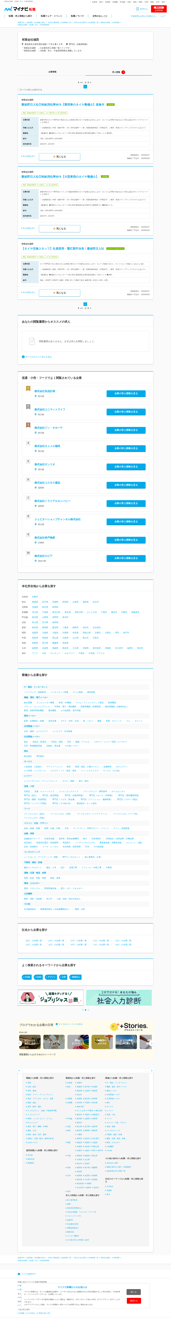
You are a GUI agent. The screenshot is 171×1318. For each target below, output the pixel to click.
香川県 (45, 643)
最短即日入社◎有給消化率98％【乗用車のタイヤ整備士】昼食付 (62, 104)
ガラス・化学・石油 (70, 721)
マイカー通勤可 (73, 1236)
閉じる (134, 1292)
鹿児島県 (97, 648)
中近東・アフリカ (97, 653)
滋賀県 (35, 632)
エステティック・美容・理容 (63, 770)
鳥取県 (35, 638)
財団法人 (76, 977)
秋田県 (65, 602)
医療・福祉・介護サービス (87, 766)
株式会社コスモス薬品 (47, 482)
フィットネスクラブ (90, 770)
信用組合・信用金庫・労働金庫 (120, 838)
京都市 (98, 632)
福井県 (55, 622)
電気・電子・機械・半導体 (38, 1126)
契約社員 (31, 1159)
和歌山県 (87, 632)
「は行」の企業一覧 (33, 944)
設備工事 (73, 867)
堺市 (117, 632)
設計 (63, 867)
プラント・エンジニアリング (37, 706)
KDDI (38, 977)
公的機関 (28, 893)
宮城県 (55, 602)
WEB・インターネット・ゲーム (40, 1119)
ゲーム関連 (78, 692)
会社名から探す (113, 1163)
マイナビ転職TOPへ (28, 1274)
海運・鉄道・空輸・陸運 (35, 878)
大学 (64, 977)
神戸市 (126, 632)
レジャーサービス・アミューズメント (41, 781)
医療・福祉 (32, 1103)
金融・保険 (29, 833)
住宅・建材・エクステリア (36, 731)
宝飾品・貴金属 (53, 746)
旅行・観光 (84, 781)
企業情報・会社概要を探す (35, 22)
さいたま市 (92, 612)
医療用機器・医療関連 (91, 706)
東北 (101, 2)
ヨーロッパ (55, 653)
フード (27, 809)
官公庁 (49, 899)
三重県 (65, 627)
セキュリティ (122, 766)
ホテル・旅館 (68, 781)
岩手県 (45, 602)
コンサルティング (32, 852)
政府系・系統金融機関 (69, 838)
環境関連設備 (50, 888)
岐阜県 (35, 627)
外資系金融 (49, 838)
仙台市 (96, 602)
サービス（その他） (112, 770)
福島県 (86, 602)
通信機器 (52, 710)
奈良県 (76, 632)
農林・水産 (80, 909)
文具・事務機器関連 (33, 746)
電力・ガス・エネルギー (72, 888)
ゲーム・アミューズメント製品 (90, 702)
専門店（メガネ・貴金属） (64, 799)
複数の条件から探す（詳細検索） (119, 1167)
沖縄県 (108, 648)
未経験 (109, 1190)
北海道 (94, 2)
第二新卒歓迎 (72, 1200)
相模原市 (135, 612)
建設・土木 (51, 867)
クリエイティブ (33, 1115)
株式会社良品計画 (44, 391)
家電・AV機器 (65, 702)
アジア (35, 653)
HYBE (27, 977)
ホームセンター (118, 791)
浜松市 (86, 627)
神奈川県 (79, 612)
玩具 (69, 742)
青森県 (35, 602)
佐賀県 (45, 648)
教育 (69, 766)
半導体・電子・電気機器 (65, 706)
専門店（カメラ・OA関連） (101, 795)
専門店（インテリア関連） (36, 803)
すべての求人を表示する (30, 89)
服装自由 (70, 1232)
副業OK (70, 1220)
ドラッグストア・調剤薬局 (95, 791)
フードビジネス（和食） (35, 818)
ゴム (128, 721)
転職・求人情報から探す (20, 16)
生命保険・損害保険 (72, 846)
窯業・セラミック (114, 721)
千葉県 (45, 612)
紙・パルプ (88, 721)
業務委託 (31, 1163)
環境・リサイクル (32, 888)
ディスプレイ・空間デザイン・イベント (91, 828)
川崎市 (124, 612)
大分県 (76, 648)
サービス (28, 761)
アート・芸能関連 (121, 828)
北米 (44, 653)
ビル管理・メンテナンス (35, 770)
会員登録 (159, 9)
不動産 (109, 867)
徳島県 (35, 643)
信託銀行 (28, 842)
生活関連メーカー (32, 736)
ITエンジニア (33, 1122)
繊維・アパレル (82, 742)
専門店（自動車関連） (75, 795)
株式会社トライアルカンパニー (52, 501)
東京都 (68, 612)
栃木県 (45, 607)
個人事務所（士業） (94, 857)
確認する (134, 1301)
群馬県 (55, 607)
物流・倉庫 (55, 878)
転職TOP (21, 22)
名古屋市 (97, 627)
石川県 (45, 622)
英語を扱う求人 (45, 1313)
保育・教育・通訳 (34, 1107)
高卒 (108, 1194)
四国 (152, 2)
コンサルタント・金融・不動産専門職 (42, 1111)
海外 (163, 2)
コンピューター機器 (45, 702)
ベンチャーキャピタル (85, 842)
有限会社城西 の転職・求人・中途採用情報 (33, 25)
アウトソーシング (54, 766)
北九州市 (119, 648)
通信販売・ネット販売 (87, 803)
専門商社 (40, 756)
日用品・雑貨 (57, 742)
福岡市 (130, 648)
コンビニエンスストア (69, 791)
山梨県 (45, 617)
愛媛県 (55, 643)
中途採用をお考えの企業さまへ (144, 16)
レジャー (28, 776)
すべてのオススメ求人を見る (39, 357)
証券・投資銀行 (31, 846)
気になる (61, 156)
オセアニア (69, 653)
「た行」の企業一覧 (100, 940)
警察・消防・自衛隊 (33, 899)
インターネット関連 (59, 692)
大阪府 (55, 632)
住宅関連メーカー (32, 726)
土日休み (110, 1186)
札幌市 (35, 597)
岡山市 (86, 638)
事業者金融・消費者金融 (110, 842)
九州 (157, 2)
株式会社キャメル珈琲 (47, 446)
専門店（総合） (31, 795)
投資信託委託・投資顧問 (47, 842)
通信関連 (91, 692)
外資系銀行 (96, 838)
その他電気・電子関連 (71, 710)
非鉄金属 (52, 721)
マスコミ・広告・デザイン (36, 823)
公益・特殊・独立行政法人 (69, 899)
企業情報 (52, 72)
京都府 (45, 632)
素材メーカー (30, 716)
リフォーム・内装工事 (91, 867)
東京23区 (56, 612)
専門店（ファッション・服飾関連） (97, 799)
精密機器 (112, 702)
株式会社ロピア (43, 556)
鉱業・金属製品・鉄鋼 (34, 721)
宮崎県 (86, 648)
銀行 (85, 838)
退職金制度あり (73, 1228)
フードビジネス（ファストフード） (93, 814)
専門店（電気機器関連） (129, 795)
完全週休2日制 (72, 1224)
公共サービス (33, 1143)
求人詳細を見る (29, 156)
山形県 (76, 602)
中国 (146, 2)
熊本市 (140, 648)
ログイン (144, 9)
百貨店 (27, 791)
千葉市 (104, 612)
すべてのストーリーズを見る (71, 1024)
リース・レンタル (50, 846)
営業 (29, 1083)
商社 (26, 751)
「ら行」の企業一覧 (100, 944)
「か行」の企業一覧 (55, 940)
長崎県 (55, 648)
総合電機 (28, 702)
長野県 (55, 617)
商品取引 (67, 842)
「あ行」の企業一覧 (33, 940)
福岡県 (35, 648)
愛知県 (55, 627)
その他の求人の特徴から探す (78, 1240)
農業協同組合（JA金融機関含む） (55, 909)
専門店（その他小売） (62, 803)
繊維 (99, 721)
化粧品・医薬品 (39, 742)
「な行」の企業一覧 (122, 940)
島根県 (45, 638)
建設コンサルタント (33, 867)
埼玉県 (35, 612)
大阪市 (108, 632)
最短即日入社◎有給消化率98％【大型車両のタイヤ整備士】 (60, 176)
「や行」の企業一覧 (78, 944)
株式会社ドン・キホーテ (48, 427)
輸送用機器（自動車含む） (117, 706)
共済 (87, 846)
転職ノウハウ (77, 16)
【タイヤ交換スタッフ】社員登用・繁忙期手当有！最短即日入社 (62, 248)
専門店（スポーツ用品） (128, 799)
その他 (27, 904)
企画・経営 (32, 1087)
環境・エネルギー (32, 883)
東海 (135, 2)
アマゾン (52, 977)
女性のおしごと (99, 16)
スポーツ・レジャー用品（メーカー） (111, 742)
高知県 (65, 643)
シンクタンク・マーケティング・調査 (41, 857)
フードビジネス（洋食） (61, 814)
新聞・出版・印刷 (52, 828)
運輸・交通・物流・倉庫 (35, 873)
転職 (21, 1297)
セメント (139, 721)
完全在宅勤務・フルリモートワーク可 (81, 1212)
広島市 (96, 638)
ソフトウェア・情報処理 (35, 692)
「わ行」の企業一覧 (122, 944)
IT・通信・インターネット (36, 687)
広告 (67, 828)
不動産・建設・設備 (33, 862)
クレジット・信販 (134, 842)
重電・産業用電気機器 (34, 710)
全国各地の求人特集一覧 (116, 1171)
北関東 (107, 2)
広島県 (65, 638)
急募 (69, 1204)
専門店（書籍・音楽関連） (36, 799)
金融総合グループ (32, 838)
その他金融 (98, 846)
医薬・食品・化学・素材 (37, 1134)
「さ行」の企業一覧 (78, 940)
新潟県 (35, 617)
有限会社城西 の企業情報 (110, 22)
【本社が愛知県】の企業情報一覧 (59, 22)
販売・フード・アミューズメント (40, 1095)
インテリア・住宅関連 (62, 731)
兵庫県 (65, 632)
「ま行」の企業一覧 (55, 944)
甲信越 (122, 2)
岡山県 (55, 638)
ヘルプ (162, 16)
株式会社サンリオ (44, 464)
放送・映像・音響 (32, 828)
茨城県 (35, 607)
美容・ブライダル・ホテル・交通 (40, 1099)
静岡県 (45, 627)
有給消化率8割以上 (74, 1208)
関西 (140, 2)
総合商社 (28, 756)
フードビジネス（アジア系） (126, 814)
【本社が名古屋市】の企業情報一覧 (85, 22)
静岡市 (76, 627)
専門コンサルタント (71, 857)
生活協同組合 (30, 909)
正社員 (30, 1155)
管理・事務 (32, 1091)
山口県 (76, 638)
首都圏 (115, 2)
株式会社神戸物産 (44, 537)
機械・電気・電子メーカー (36, 697)
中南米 (82, 653)
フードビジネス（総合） (35, 814)
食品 (26, 742)
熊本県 (65, 648)
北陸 (129, 2)
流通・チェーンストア (44, 791)
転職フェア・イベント (51, 16)
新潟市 (65, 617)
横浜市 (114, 612)
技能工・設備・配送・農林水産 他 (41, 1138)
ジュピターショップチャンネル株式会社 (57, 519)
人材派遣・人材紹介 (33, 766)
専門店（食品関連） (51, 795)
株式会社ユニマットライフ (49, 409)
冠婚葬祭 (107, 766)
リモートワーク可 (74, 1216)
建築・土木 (32, 1130)
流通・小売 (29, 786)
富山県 (35, 622)
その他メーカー (72, 746)
